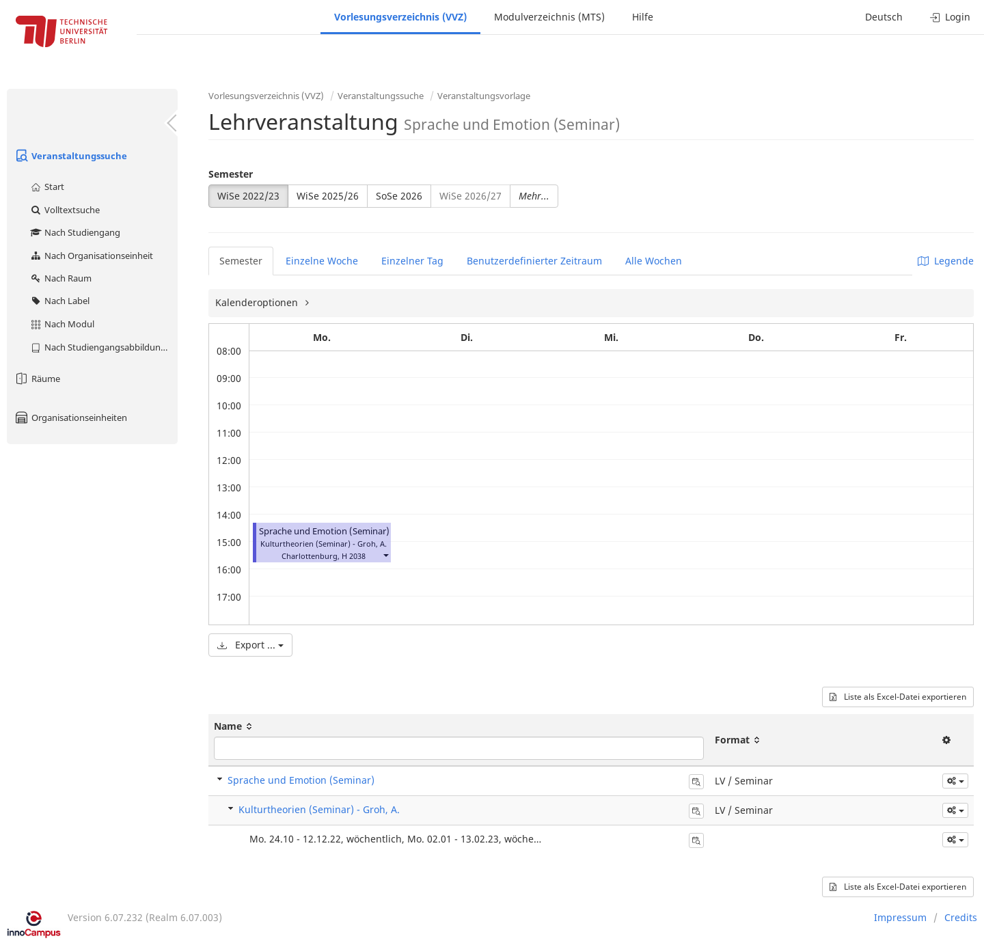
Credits (960, 917)
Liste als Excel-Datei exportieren (898, 696)
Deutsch (884, 16)
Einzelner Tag (412, 260)
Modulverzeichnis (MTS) (549, 16)
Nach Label (59, 301)
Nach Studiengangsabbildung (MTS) (103, 347)
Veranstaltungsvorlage (483, 96)
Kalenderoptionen (258, 302)
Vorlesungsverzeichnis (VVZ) (400, 16)
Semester (230, 173)
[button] (385, 554)
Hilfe (642, 16)
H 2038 (354, 556)
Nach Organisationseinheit (91, 255)
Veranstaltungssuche (70, 156)
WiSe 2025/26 (328, 195)
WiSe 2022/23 (248, 195)
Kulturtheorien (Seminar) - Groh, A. (319, 809)
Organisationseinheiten (70, 417)
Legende (946, 260)
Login (950, 16)
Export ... (250, 644)
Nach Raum (60, 278)
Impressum (900, 917)
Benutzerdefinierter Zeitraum (534, 260)
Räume (37, 378)
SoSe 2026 (399, 195)
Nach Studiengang (74, 232)
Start (46, 186)
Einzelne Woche (322, 260)
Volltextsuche (64, 210)
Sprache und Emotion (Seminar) (324, 531)
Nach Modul (61, 324)
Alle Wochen (653, 260)
